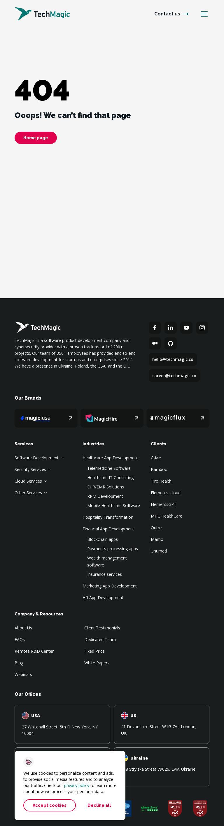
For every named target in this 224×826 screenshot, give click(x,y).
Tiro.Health (161, 481)
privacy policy (76, 785)
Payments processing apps (112, 548)
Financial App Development (108, 529)
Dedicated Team (100, 639)
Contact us (167, 14)
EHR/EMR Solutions (105, 487)
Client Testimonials (102, 628)
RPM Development (105, 496)
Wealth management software (107, 561)
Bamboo (159, 469)
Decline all (99, 805)
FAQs (20, 639)
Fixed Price (94, 651)
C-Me (156, 457)
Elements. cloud (166, 492)
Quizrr (156, 527)
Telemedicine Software (109, 468)
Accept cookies (49, 805)
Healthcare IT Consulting (110, 477)
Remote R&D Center (34, 651)
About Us (23, 628)
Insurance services (104, 574)
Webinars (23, 674)
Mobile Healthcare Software (113, 505)
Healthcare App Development (110, 457)
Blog (19, 663)
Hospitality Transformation (108, 517)
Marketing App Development (110, 586)
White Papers (96, 663)
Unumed (159, 551)
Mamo (157, 539)
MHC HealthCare (166, 516)
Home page (35, 137)
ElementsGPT (163, 504)
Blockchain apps (102, 539)
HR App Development (103, 597)
